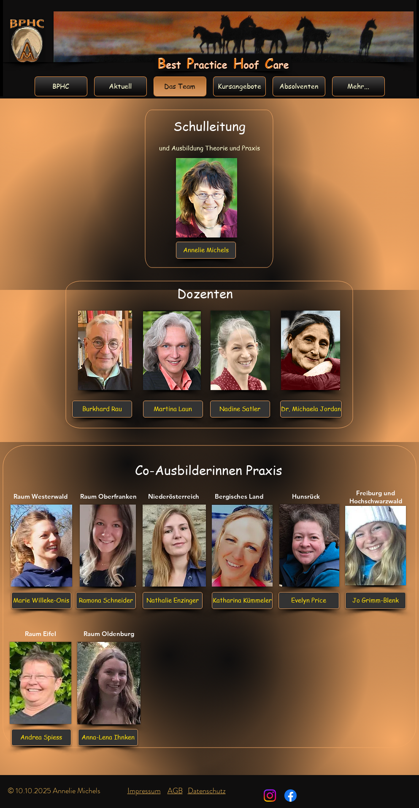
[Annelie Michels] (206, 250)
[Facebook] (290, 795)
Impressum (144, 790)
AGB (175, 790)
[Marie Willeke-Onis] (41, 600)
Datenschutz (207, 790)
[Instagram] (270, 795)
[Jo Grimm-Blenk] (375, 600)
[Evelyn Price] (308, 600)
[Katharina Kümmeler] (242, 600)
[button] (240, 409)
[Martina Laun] (173, 409)
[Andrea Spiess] (41, 737)
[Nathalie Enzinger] (173, 600)
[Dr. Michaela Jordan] (311, 409)
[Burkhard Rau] (102, 409)
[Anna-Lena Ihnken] (108, 737)
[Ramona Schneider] (106, 600)
